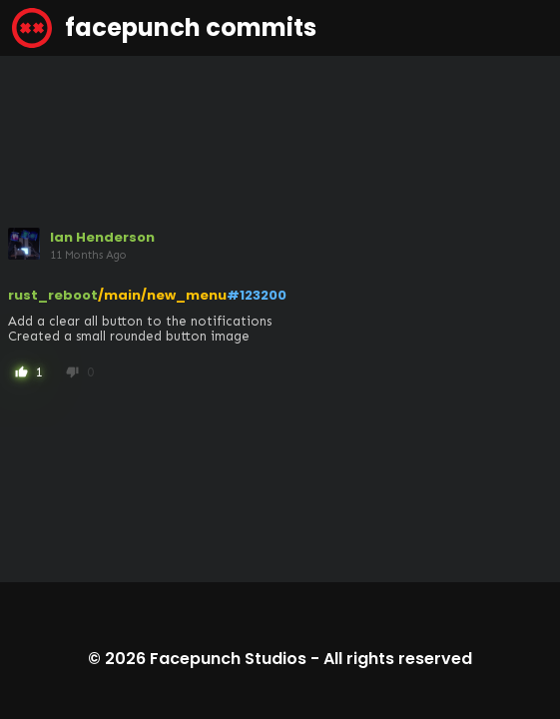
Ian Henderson (102, 237)
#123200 (256, 295)
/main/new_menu (162, 295)
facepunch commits (164, 28)
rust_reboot (53, 295)
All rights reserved (397, 658)
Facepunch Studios (228, 658)
